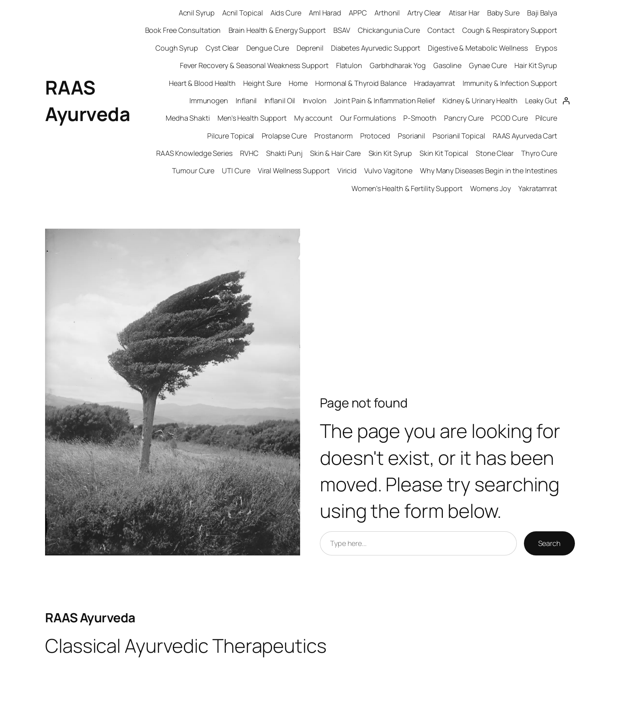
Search (549, 543)
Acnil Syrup (197, 12)
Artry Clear (424, 12)
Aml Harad (325, 12)
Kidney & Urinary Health (480, 100)
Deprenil (310, 48)
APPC (358, 12)
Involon (315, 100)
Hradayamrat (434, 83)
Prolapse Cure (284, 135)
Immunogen (208, 100)
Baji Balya (542, 12)
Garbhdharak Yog (398, 65)
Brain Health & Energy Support (277, 30)
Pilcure (546, 118)
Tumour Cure (193, 170)
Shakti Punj (284, 153)
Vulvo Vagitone (388, 170)
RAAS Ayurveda (90, 617)
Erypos (546, 48)
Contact (440, 30)
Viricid (347, 170)
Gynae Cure (488, 65)
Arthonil (387, 12)
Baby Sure (503, 12)
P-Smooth (420, 118)
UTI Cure (236, 170)
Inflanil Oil (280, 100)
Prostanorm (333, 135)
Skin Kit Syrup (390, 153)
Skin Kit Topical (444, 153)
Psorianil (411, 135)
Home (298, 83)
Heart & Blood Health (202, 83)
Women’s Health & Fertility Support (407, 188)
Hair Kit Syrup (535, 65)
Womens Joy (490, 188)
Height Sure (262, 83)
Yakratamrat (537, 188)
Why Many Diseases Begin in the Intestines (488, 170)
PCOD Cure (509, 118)
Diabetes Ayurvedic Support (375, 48)
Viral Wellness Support (294, 170)
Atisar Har (464, 12)
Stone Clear (495, 153)
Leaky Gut (541, 100)
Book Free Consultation (183, 30)
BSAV (341, 30)
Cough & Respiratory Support (509, 30)
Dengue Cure (267, 48)
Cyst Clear (222, 48)
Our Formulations (367, 118)
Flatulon (349, 65)
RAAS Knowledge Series (194, 153)
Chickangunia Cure (389, 30)
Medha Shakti (188, 118)
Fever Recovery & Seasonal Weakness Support (254, 65)
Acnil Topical (242, 12)
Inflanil (246, 100)
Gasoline (447, 65)
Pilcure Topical (230, 135)
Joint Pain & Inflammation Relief (384, 100)
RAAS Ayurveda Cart (525, 135)
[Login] (566, 101)
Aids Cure (285, 12)
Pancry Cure (464, 118)
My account (313, 118)
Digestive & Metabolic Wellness (477, 48)
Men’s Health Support (252, 118)
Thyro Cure (539, 153)
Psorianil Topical (459, 135)
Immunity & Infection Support (510, 83)
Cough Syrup (176, 48)
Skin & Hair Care (335, 153)
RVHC (249, 153)
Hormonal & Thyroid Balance (360, 83)
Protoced (375, 135)
